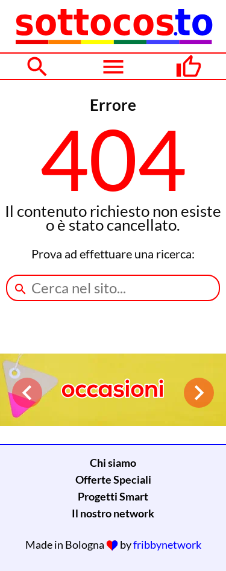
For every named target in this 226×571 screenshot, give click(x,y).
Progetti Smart (113, 496)
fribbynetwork (167, 544)
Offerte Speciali (113, 479)
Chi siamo (113, 462)
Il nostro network (113, 513)
